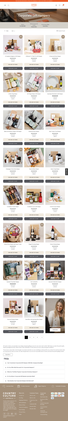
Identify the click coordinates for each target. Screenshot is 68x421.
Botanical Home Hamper (34, 131)
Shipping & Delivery (23, 400)
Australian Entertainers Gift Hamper (55, 93)
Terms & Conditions (23, 407)
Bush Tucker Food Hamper (55, 131)
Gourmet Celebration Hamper (55, 281)
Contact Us (21, 395)
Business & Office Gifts (44, 400)
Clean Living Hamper (55, 169)
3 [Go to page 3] (33, 337)
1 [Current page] (26, 337)
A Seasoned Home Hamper (55, 56)
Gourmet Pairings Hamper (12, 319)
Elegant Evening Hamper (34, 244)
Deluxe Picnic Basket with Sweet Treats (12, 244)
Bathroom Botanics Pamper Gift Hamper (13, 131)
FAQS (20, 414)
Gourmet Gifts (33, 406)
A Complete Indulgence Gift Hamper (13, 56)
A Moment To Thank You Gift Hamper (34, 56)
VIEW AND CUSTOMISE (12, 64)
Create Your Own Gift (33, 401)
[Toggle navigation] (5, 5)
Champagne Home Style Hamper (13, 169)
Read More (8, 354)
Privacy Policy (22, 412)
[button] (63, 5)
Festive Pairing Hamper (55, 244)
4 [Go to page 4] (37, 337)
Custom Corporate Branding (44, 403)
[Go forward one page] (42, 337)
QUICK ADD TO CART (12, 68)
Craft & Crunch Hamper (55, 206)
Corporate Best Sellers (43, 407)
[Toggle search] (8, 5)
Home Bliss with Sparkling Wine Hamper (34, 319)
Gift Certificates (22, 402)
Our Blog (21, 397)
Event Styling (22, 409)
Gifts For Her (32, 395)
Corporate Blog (43, 414)
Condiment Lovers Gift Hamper (34, 206)
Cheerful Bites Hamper (34, 169)
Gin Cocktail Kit (34, 281)
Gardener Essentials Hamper (13, 281)
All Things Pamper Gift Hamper (34, 93)
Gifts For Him (32, 397)
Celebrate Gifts (33, 404)
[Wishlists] (59, 5)
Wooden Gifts (33, 408)
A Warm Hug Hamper (12, 93)
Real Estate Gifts (43, 397)
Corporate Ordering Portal (43, 411)
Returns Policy (22, 405)
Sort (13, 30)
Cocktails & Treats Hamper (13, 206)
